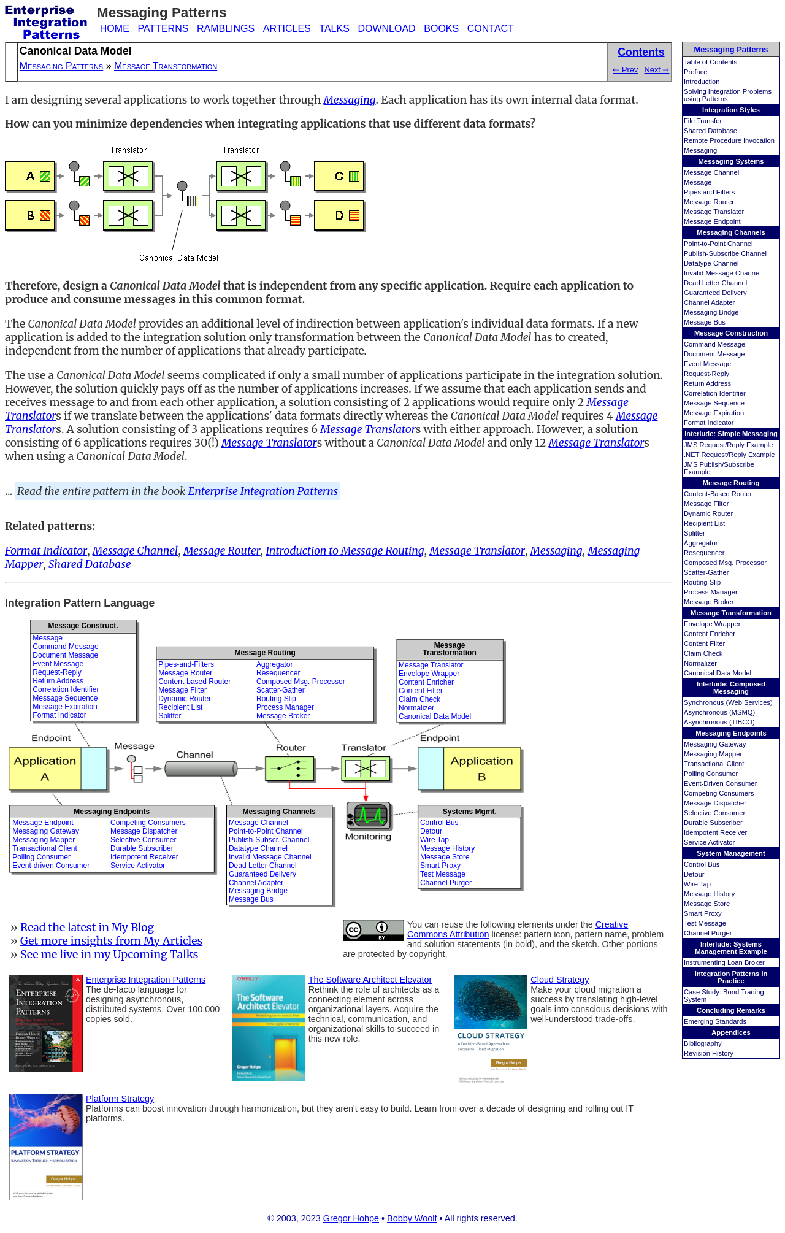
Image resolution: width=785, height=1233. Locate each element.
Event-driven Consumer (51, 865)
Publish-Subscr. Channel (269, 839)
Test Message (705, 923)
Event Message (707, 363)
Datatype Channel (711, 263)
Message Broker (708, 601)
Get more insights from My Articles (111, 941)
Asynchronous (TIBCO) (719, 722)
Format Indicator (708, 422)
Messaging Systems (731, 161)
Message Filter (706, 503)
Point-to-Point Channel (718, 243)
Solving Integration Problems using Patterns (728, 95)
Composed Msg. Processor (725, 562)
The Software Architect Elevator (370, 980)
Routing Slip (702, 582)
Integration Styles (731, 109)
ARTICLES (287, 28)
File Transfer (703, 121)
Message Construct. (83, 625)
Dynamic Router (708, 513)
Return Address (707, 383)
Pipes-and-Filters (186, 664)
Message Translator (714, 211)
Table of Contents (710, 62)
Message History (709, 893)
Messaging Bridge (711, 312)
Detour (694, 874)
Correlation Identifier (715, 393)
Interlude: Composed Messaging (731, 687)
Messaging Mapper (713, 754)
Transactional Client (714, 763)
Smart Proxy (703, 913)
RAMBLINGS (226, 28)
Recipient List (704, 523)
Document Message (714, 354)
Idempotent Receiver (715, 832)
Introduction (701, 81)
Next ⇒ (657, 69)
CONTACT (490, 28)
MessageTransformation (449, 648)
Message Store (707, 903)
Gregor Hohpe (351, 1218)
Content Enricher (709, 633)
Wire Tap (697, 884)
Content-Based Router (718, 493)
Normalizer (700, 663)
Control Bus (701, 864)
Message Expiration (714, 413)
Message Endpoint (712, 221)
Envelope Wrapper (712, 624)
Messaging (700, 150)
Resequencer (704, 552)
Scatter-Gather (706, 572)
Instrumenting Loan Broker (724, 962)
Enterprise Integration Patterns (263, 491)
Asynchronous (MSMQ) (719, 712)
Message (697, 182)
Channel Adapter (709, 302)
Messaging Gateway (715, 744)
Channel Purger (708, 933)
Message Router (709, 201)
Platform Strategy (120, 1099)
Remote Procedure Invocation (729, 140)
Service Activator (709, 842)
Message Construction (731, 333)
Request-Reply (706, 373)
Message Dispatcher (715, 803)
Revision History (708, 1053)
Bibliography (703, 1043)
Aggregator (701, 543)
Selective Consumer (714, 812)
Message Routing (731, 482)
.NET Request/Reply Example (729, 454)
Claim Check (703, 653)
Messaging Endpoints (731, 733)
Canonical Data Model (717, 673)
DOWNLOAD (386, 28)
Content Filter (704, 643)
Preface (696, 71)
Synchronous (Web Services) (728, 702)
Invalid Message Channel (722, 273)
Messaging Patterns (731, 49)
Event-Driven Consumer (720, 783)
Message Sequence (714, 403)
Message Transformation (731, 612)
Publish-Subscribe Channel (725, 253)
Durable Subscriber (713, 822)
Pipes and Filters (709, 192)
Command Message (714, 344)
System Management (731, 853)
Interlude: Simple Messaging (731, 433)
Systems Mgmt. (470, 811)
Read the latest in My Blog (87, 927)
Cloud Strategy (559, 980)
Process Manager (711, 592)
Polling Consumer (711, 773)
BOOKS (441, 28)
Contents (641, 52)
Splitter (694, 533)
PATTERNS (162, 28)
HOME (114, 28)
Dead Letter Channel (715, 282)
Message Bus (705, 322)
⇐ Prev (625, 69)
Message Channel (711, 172)
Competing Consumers (719, 793)
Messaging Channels (731, 232)
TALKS (334, 28)
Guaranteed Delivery (715, 292)
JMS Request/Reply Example (728, 444)
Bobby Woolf (412, 1218)
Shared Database (710, 130)
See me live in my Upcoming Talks (109, 954)
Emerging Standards (715, 1021)
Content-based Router (194, 681)
